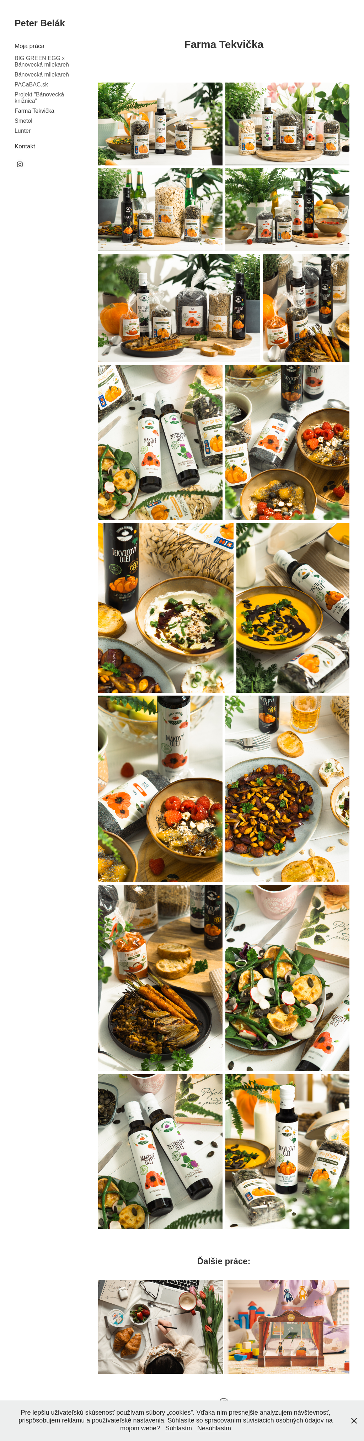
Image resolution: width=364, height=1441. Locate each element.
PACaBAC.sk (31, 84)
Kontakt (25, 146)
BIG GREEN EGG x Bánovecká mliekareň (42, 61)
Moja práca (29, 46)
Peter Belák (40, 23)
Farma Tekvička (34, 111)
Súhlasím (178, 1428)
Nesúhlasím (214, 1428)
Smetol (23, 121)
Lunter (23, 131)
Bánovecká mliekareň (42, 75)
